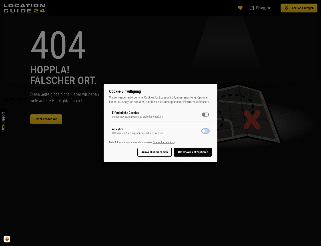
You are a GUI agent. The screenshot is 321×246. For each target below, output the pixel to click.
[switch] (205, 115)
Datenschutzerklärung (163, 142)
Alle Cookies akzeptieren (192, 152)
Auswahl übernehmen (154, 152)
